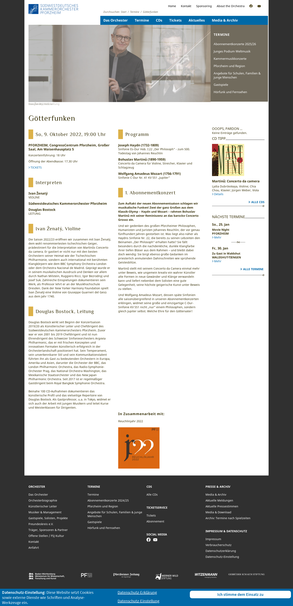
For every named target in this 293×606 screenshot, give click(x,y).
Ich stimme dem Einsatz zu (240, 594)
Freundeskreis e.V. (41, 524)
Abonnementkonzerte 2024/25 (108, 500)
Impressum (213, 539)
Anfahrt (33, 547)
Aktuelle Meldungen (219, 500)
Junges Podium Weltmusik (232, 51)
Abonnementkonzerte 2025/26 (235, 44)
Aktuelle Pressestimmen (222, 506)
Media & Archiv (225, 20)
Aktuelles (197, 20)
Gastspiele (221, 85)
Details (218, 194)
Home (172, 6)
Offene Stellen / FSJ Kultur (46, 536)
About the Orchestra (231, 6)
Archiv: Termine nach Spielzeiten (228, 518)
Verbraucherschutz (219, 545)
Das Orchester (115, 20)
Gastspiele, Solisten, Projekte (48, 518)
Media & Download (218, 512)
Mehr (217, 237)
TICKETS (36, 167)
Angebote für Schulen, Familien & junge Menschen (237, 75)
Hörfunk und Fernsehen (230, 92)
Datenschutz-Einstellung (222, 557)
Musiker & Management (44, 512)
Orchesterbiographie (42, 500)
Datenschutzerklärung (221, 551)
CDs (159, 20)
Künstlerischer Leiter (42, 506)
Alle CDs (258, 202)
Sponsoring (204, 6)
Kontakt (186, 6)
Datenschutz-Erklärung (137, 592)
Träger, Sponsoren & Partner (48, 530)
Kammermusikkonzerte (230, 59)
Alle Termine (253, 269)
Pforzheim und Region (229, 66)
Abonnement (155, 521)
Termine (142, 20)
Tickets (175, 20)
